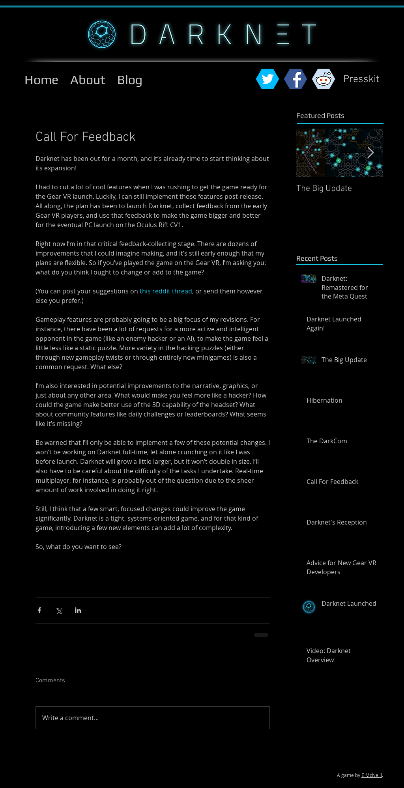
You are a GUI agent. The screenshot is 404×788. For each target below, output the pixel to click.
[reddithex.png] (323, 79)
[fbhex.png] (295, 79)
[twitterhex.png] (267, 79)
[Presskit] (361, 80)
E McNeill (371, 775)
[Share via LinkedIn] (78, 610)
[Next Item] (370, 153)
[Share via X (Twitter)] (58, 610)
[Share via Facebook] (39, 610)
